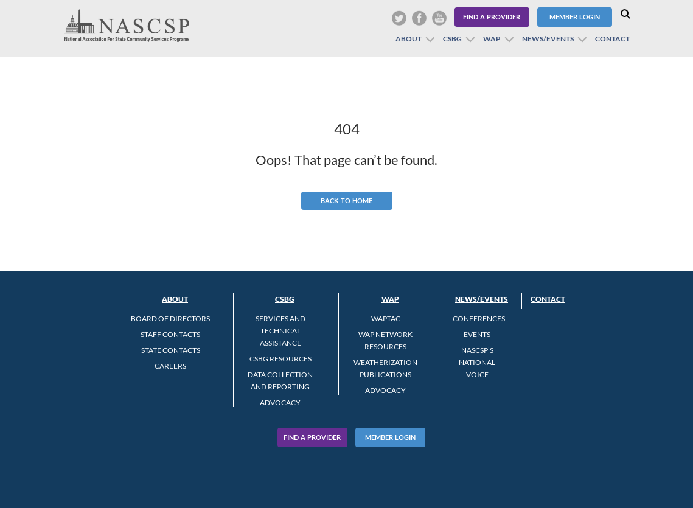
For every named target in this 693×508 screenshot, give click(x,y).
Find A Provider (312, 437)
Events (477, 334)
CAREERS (170, 366)
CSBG (452, 38)
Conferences (479, 318)
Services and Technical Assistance (280, 330)
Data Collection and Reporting (280, 380)
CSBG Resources (280, 358)
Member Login (574, 17)
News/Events (548, 38)
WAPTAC (385, 318)
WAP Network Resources (385, 340)
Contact (612, 38)
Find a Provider (491, 17)
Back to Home (346, 200)
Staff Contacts (170, 334)
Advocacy (280, 402)
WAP (492, 38)
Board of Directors (170, 318)
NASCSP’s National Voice (477, 362)
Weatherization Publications (385, 368)
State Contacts (170, 350)
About (408, 38)
